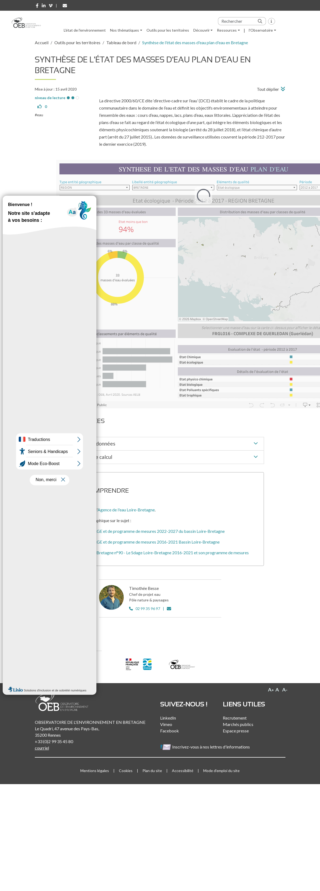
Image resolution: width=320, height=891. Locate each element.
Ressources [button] (227, 30)
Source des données (165, 444)
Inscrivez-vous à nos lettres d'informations (205, 746)
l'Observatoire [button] (261, 30)
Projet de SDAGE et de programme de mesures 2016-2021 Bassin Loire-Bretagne (145, 541)
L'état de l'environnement (85, 30)
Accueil (41, 42)
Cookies (126, 770)
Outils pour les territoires (167, 30)
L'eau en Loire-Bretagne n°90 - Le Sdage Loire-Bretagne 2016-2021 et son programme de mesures (160, 552)
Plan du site (152, 770)
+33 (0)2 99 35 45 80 (54, 741)
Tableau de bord (121, 42)
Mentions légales (94, 770)
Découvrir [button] (201, 30)
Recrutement (235, 717)
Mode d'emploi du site (221, 770)
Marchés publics (238, 724)
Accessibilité (182, 770)
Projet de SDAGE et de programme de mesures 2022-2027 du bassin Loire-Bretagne (148, 531)
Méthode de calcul (165, 457)
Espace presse (236, 730)
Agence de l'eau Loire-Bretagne (126, 509)
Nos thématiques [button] (124, 30)
